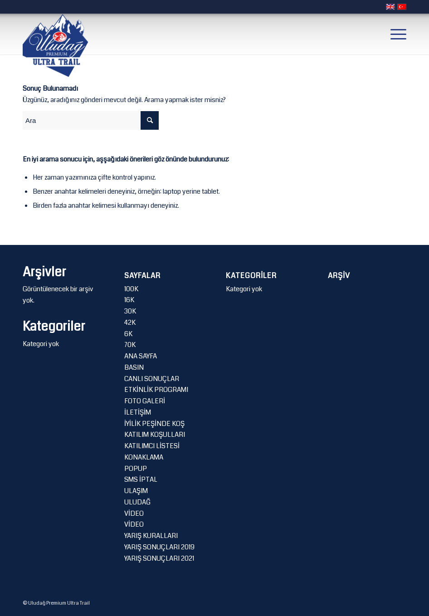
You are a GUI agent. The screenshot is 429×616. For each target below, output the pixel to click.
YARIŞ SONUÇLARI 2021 (159, 558)
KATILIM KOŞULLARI (154, 435)
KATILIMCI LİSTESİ (152, 446)
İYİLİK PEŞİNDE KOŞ (154, 424)
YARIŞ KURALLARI (151, 536)
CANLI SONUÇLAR (151, 379)
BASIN (134, 367)
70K (130, 345)
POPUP (135, 469)
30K (130, 311)
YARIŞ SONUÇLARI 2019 (159, 547)
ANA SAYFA (140, 356)
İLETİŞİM (137, 412)
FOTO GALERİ (144, 401)
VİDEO (134, 513)
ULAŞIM (136, 491)
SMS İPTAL (140, 479)
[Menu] (393, 34)
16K (129, 300)
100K (131, 289)
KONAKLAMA (143, 457)
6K (128, 334)
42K (130, 323)
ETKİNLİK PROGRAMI (156, 390)
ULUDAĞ (137, 502)
